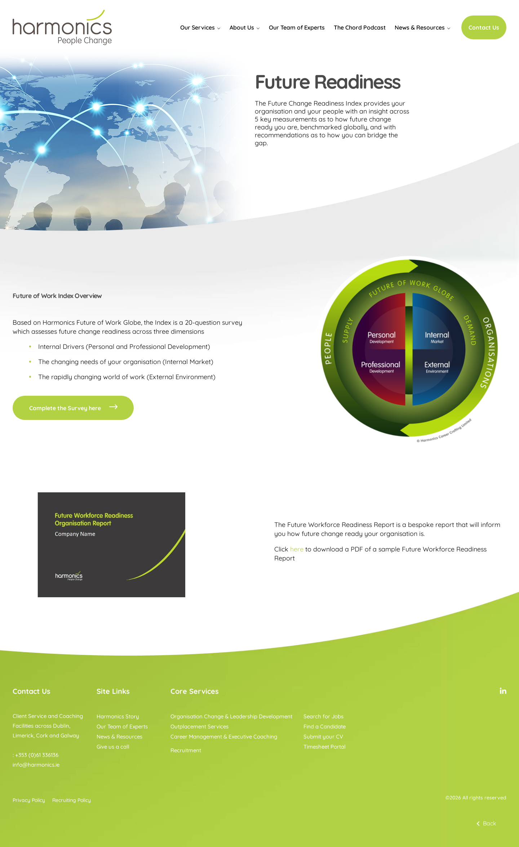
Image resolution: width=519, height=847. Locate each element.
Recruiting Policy (71, 800)
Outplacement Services (199, 726)
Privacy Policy (29, 800)
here (296, 549)
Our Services (197, 27)
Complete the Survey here (74, 408)
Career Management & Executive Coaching (223, 736)
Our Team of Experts (297, 27)
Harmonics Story (118, 716)
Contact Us (484, 27)
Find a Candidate (324, 726)
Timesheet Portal (324, 746)
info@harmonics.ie (36, 764)
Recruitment (185, 750)
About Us (242, 27)
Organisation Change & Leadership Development (231, 716)
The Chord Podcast (360, 27)
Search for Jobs (323, 716)
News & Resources (420, 27)
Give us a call (113, 746)
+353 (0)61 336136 (36, 754)
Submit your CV (323, 736)
